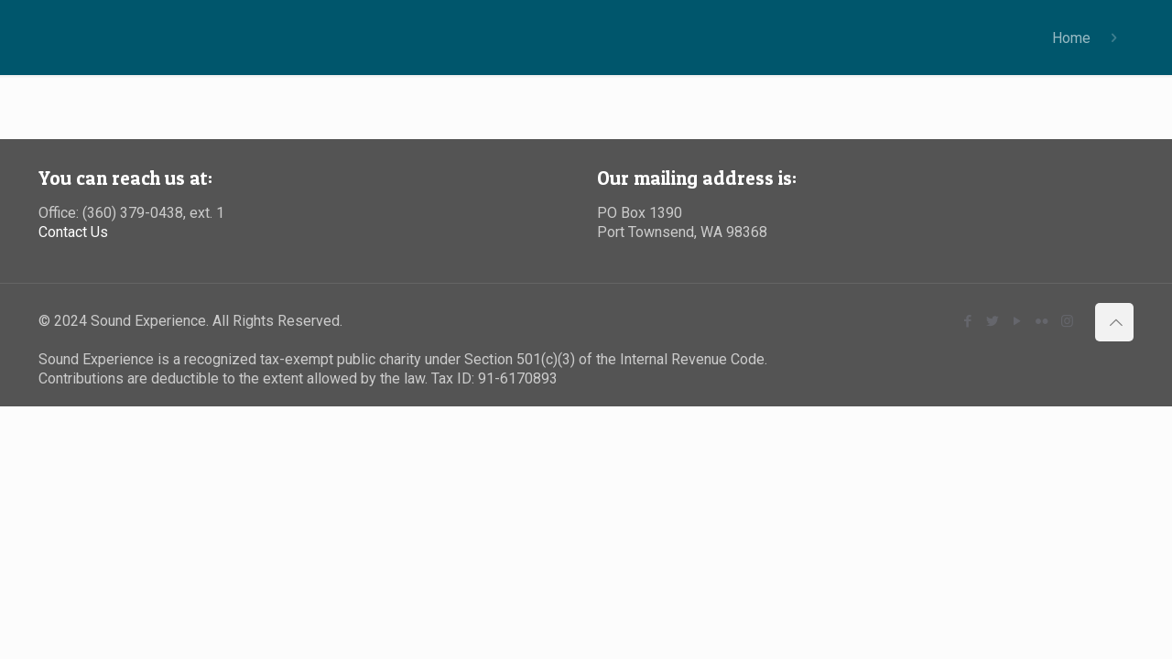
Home (1071, 38)
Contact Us (73, 232)
